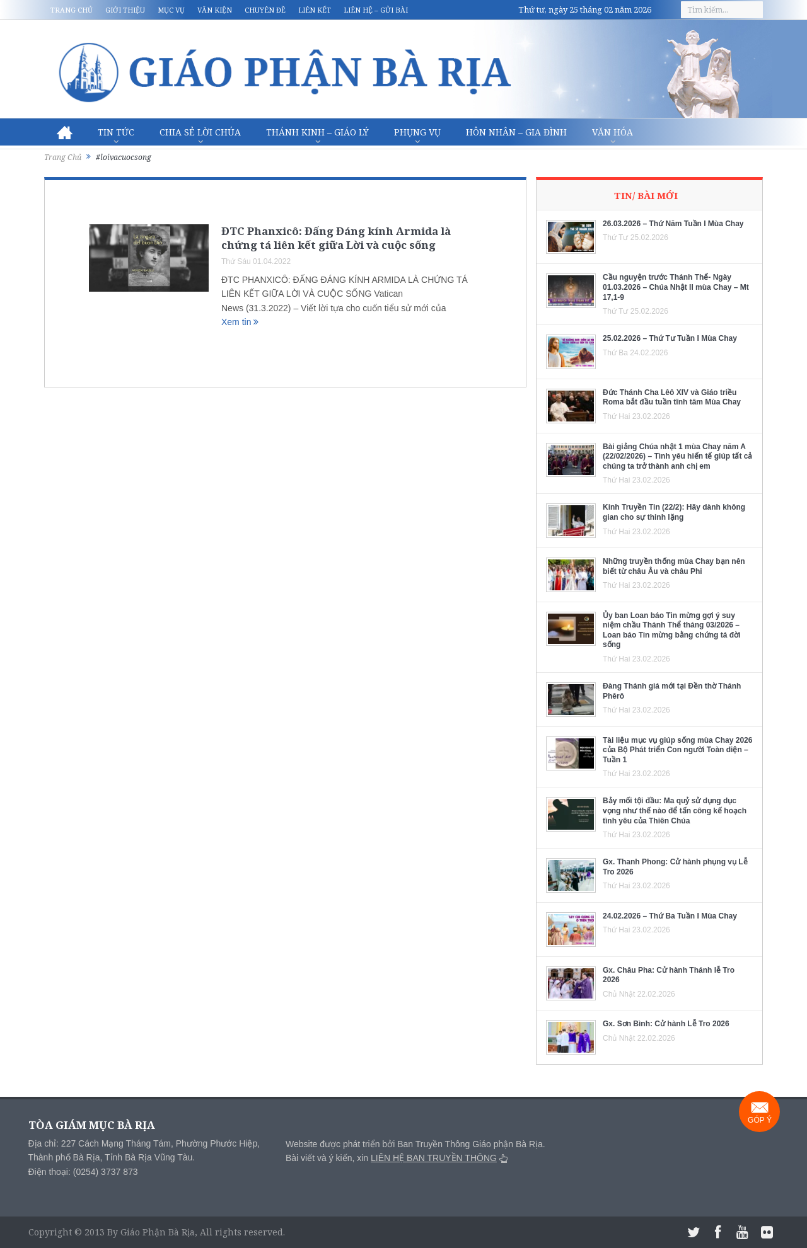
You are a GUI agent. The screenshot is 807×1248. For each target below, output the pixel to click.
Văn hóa (612, 132)
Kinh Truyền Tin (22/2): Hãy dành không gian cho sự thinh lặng (674, 512)
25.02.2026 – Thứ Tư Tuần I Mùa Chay (670, 338)
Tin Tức (116, 132)
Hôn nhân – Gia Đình (516, 132)
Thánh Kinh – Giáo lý (317, 132)
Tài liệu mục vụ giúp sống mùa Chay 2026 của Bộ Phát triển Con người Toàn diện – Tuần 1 (677, 750)
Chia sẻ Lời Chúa (200, 132)
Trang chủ (71, 9)
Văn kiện (214, 9)
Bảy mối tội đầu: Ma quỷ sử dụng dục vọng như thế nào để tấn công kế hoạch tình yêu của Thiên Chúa (674, 810)
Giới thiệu (125, 9)
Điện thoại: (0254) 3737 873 (83, 1172)
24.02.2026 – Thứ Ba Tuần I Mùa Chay (670, 916)
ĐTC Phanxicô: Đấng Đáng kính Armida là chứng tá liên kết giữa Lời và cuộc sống (336, 238)
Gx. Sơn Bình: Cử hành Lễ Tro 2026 (666, 1023)
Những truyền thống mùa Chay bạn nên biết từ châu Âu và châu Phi (674, 566)
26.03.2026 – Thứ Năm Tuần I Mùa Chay (673, 223)
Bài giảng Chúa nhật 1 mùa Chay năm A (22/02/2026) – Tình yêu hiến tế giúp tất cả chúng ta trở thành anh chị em (677, 456)
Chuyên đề (265, 9)
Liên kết (314, 9)
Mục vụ (171, 9)
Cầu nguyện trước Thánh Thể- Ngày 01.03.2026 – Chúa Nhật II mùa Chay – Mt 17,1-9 (676, 287)
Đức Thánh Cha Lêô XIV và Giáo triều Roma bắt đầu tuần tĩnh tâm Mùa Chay (672, 397)
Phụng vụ (417, 132)
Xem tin (239, 322)
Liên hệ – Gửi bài (376, 9)
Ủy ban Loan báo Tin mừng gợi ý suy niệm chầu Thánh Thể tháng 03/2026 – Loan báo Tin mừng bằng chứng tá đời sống (671, 630)
